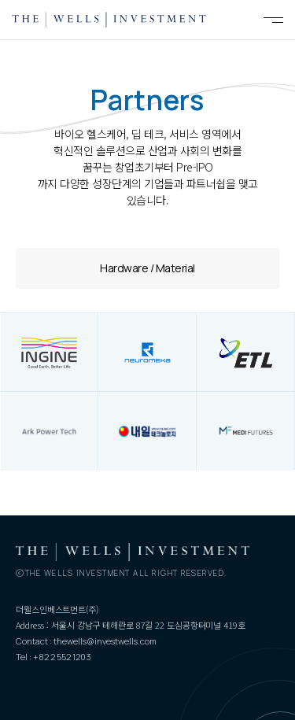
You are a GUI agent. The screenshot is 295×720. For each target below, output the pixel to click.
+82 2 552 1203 (62, 657)
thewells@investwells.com (105, 641)
